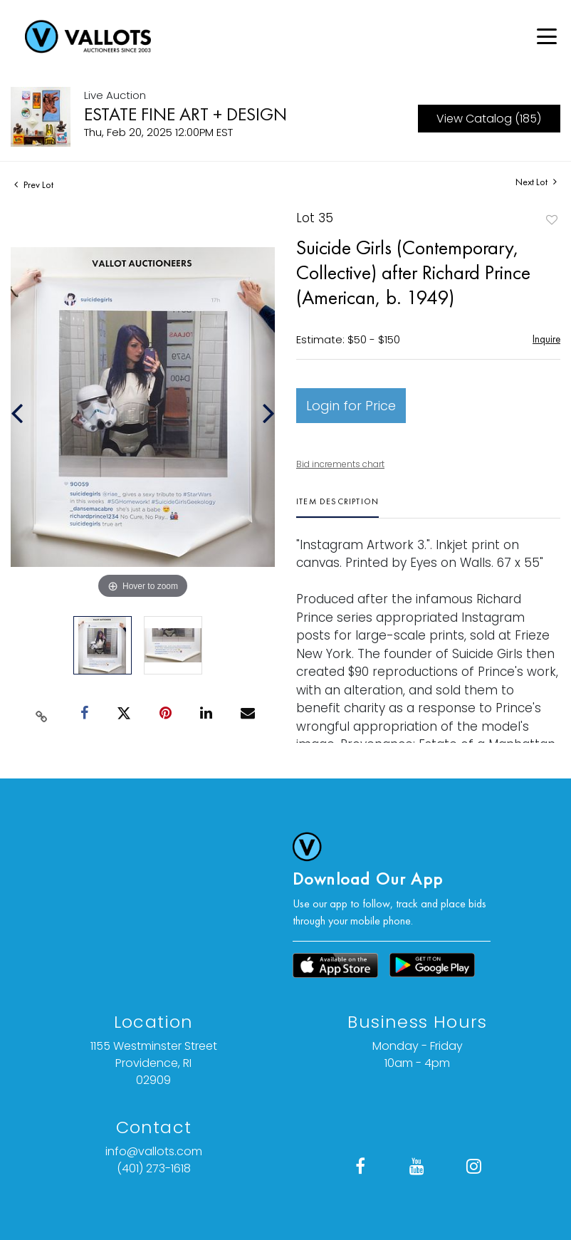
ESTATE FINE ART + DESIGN (185, 114)
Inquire (546, 338)
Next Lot (536, 182)
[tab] (337, 506)
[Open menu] (547, 36)
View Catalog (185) (488, 118)
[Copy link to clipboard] (41, 713)
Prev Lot (33, 184)
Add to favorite (551, 220)
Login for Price (351, 406)
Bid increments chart (340, 464)
